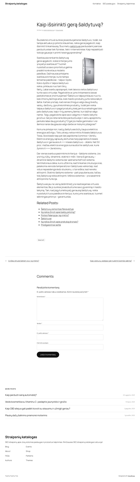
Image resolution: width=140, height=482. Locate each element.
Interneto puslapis (42, 343)
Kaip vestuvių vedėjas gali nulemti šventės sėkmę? (111, 261)
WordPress (131, 476)
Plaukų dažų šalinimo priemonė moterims (26, 415)
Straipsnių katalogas (16, 3)
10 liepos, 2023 (130, 402)
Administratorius (49, 30)
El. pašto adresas (43, 333)
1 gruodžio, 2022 (130, 415)
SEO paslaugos (109, 3)
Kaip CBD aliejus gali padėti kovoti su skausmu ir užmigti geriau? (37, 408)
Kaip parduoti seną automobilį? (21, 395)
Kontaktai (97, 3)
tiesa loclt (41, 240)
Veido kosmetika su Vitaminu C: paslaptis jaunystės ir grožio (36, 402)
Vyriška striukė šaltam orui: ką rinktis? (23, 261)
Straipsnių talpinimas (126, 3)
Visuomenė (59, 30)
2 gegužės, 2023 (129, 408)
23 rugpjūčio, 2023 (129, 395)
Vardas (39, 323)
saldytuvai (75, 46)
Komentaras (41, 297)
